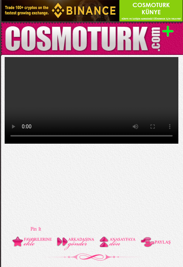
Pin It (35, 229)
